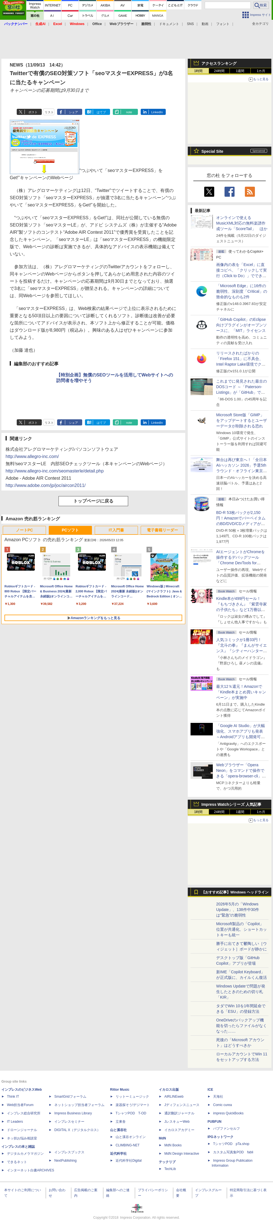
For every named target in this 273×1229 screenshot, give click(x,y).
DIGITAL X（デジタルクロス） (77, 1130)
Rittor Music (119, 1090)
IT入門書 (116, 530)
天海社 (218, 1097)
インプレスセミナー (69, 1122)
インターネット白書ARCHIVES (30, 1170)
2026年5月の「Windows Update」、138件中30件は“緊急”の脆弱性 (237, 909)
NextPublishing (65, 1160)
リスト (49, 112)
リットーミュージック (132, 1097)
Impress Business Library (73, 1113)
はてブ (101, 112)
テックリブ (167, 1162)
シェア (73, 112)
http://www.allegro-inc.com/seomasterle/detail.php (55, 471)
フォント (223, 24)
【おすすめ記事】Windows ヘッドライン (235, 892)
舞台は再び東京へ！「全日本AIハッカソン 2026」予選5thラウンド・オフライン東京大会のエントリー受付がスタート (241, 470)
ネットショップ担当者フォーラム (79, 1105)
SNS (190, 24)
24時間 (219, 71)
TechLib (170, 1169)
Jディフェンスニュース (181, 1105)
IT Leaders (15, 1122)
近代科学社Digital (129, 1160)
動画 (205, 24)
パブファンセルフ (226, 1129)
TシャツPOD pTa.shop (231, 1144)
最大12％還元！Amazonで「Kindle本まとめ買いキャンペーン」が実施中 (241, 692)
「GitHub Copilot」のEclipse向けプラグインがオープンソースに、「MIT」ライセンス (241, 325)
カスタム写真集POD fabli (233, 1152)
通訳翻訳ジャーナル (179, 1113)
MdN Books (173, 1145)
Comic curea (222, 1105)
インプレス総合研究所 (23, 1113)
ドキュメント (169, 24)
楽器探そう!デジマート (133, 1105)
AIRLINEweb (174, 1097)
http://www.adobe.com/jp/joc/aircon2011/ (46, 485)
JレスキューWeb (176, 1122)
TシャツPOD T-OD (131, 1113)
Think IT (13, 1097)
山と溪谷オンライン (131, 1137)
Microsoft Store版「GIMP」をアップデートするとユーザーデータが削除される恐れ (241, 420)
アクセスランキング (219, 63)
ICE (210, 1090)
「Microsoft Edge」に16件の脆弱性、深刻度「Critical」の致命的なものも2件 (241, 291)
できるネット (17, 1162)
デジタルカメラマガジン (25, 1154)
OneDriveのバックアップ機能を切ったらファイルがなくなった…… (241, 1025)
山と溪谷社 (118, 1130)
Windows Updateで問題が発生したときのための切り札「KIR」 (240, 991)
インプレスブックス (69, 1152)
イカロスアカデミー (179, 1130)
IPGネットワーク (220, 1137)
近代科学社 (118, 1154)
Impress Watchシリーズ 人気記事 (231, 804)
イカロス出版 (169, 1090)
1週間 (240, 71)
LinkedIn (157, 112)
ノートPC (24, 530)
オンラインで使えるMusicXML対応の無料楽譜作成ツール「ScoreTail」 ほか (241, 223)
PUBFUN (214, 1122)
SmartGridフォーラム (70, 1097)
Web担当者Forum (20, 1105)
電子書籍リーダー (162, 530)
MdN (162, 1138)
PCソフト (70, 530)
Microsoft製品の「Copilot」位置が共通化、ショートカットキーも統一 (241, 929)
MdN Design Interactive (181, 1154)
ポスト (33, 112)
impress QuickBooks (228, 1113)
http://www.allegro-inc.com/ (32, 456)
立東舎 (121, 1122)
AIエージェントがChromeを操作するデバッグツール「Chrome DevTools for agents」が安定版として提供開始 (241, 563)
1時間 (198, 71)
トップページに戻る (93, 501)
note (129, 112)
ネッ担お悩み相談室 (22, 1138)
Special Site (212, 151)
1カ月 (261, 71)
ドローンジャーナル (22, 1130)
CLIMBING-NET (128, 1145)
